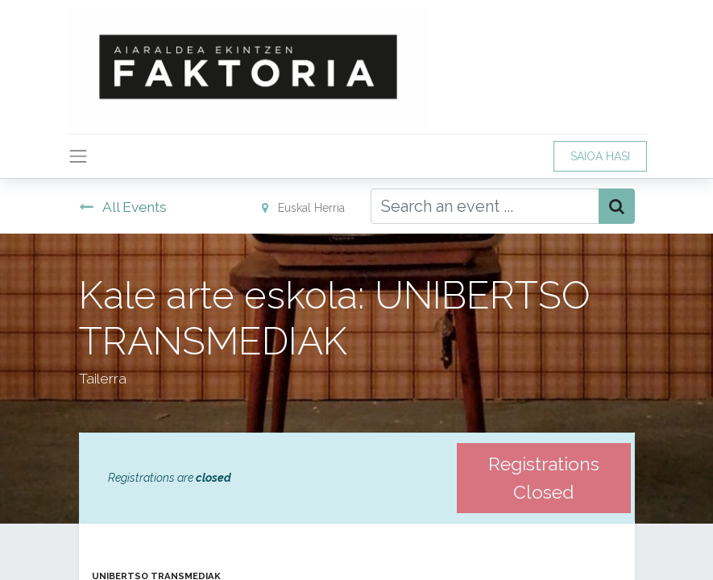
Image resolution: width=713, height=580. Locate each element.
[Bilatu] (617, 206)
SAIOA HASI (600, 156)
